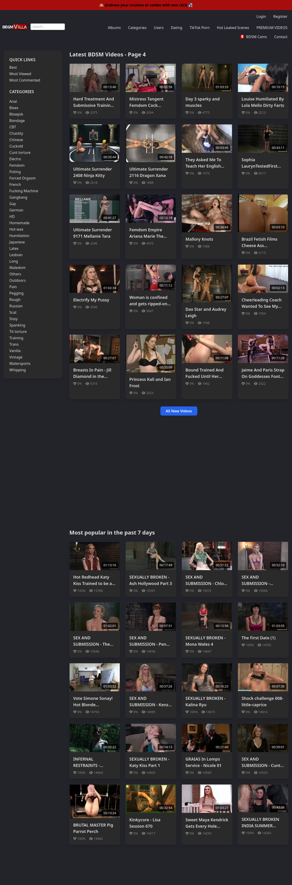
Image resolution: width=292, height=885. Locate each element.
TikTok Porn (200, 27)
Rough (15, 299)
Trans (14, 344)
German (16, 210)
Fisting (15, 171)
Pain (13, 286)
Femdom (17, 165)
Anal (13, 101)
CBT (12, 126)
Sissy (13, 318)
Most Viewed (20, 73)
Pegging (16, 293)
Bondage (17, 120)
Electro (15, 158)
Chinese (16, 139)
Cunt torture (20, 152)
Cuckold (16, 146)
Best (13, 67)
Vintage (15, 357)
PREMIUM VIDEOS (271, 27)
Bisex (13, 107)
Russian (16, 305)
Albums (114, 27)
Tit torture (18, 331)
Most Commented (24, 80)
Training (16, 337)
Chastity (16, 133)
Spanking (17, 325)
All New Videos (179, 411)
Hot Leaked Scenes (233, 27)
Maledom (17, 267)
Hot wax (16, 229)
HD (12, 216)
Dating (176, 27)
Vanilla (15, 350)
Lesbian (16, 254)
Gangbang (18, 197)
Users (159, 27)
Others (15, 274)
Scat (12, 312)
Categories (137, 27)
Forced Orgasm (22, 178)
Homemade (19, 222)
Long (13, 261)
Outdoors (17, 280)
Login (261, 16)
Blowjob (16, 114)
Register (280, 16)
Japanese (17, 242)
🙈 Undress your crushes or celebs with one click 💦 (146, 5)
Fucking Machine (23, 190)
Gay (12, 203)
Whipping (17, 369)
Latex (13, 248)
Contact (280, 36)
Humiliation (19, 235)
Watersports (19, 363)
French (15, 184)
